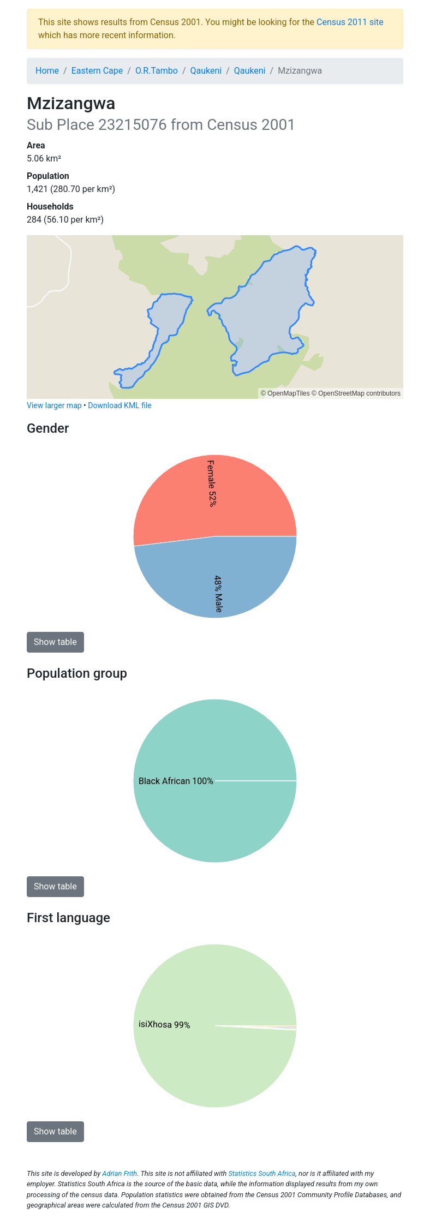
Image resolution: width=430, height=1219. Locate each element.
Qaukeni (206, 70)
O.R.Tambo (156, 70)
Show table (55, 642)
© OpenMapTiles (285, 393)
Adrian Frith (119, 1173)
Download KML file (119, 405)
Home (47, 70)
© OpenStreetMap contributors (356, 393)
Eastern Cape (97, 70)
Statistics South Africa (261, 1173)
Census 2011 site (350, 22)
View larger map (54, 405)
